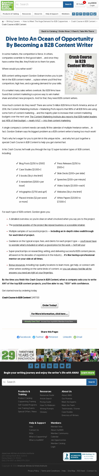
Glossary (43, 412)
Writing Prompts (47, 408)
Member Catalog (58, 443)
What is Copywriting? (38, 437)
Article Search (46, 398)
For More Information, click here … (49, 313)
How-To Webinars (47, 405)
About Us (38, 14)
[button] (80, 4)
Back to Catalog (49, 31)
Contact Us (34, 430)
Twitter (40, 337)
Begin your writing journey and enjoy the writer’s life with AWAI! (49, 372)
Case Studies (67, 412)
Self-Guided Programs (27, 405)
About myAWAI (57, 430)
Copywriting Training (27, 401)
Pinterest (53, 337)
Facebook (25, 337)
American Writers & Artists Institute (32, 466)
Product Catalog (25, 398)
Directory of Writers (70, 415)
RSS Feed (81, 471)
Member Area (56, 427)
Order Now (64, 31)
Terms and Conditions (50, 471)
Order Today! (49, 305)
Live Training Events (26, 408)
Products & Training (11, 14)
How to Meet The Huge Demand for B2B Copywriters (45, 21)
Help (31, 427)
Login (53, 447)
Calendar (55, 437)
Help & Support (52, 14)
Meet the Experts (69, 402)
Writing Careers (13, 21)
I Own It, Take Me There (82, 31)
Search (68, 4)
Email (79, 337)
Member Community (59, 433)
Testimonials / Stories (71, 408)
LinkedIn (67, 337)
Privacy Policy (33, 471)
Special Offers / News (27, 411)
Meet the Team (68, 405)
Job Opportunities (58, 440)
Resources (26, 14)
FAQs (31, 433)
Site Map (71, 471)
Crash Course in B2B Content (83, 21)
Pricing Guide (45, 402)
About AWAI (67, 395)
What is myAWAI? (36, 440)
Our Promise (67, 398)
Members (65, 14)
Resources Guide (47, 395)
